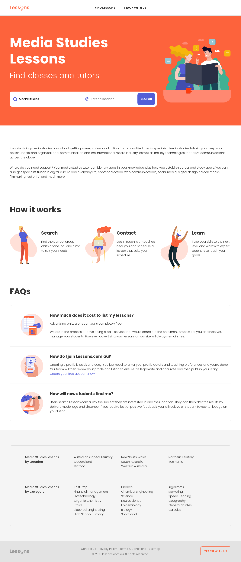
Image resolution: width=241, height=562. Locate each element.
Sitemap (154, 549)
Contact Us (88, 549)
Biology (126, 510)
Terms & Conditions (133, 549)
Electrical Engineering (89, 510)
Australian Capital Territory (93, 457)
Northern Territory (181, 457)
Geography (177, 501)
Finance (127, 487)
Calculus (175, 510)
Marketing (176, 491)
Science (127, 496)
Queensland (83, 462)
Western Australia (134, 466)
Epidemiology (131, 505)
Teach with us (135, 8)
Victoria (79, 466)
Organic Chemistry (87, 501)
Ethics (78, 505)
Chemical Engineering (137, 491)
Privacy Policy (108, 549)
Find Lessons (105, 8)
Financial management (91, 491)
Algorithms (176, 487)
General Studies (180, 505)
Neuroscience (131, 501)
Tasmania (176, 462)
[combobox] (47, 99)
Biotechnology (84, 496)
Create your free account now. (72, 374)
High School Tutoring (89, 514)
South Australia (132, 462)
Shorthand (129, 514)
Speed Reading (180, 496)
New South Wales (133, 457)
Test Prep (81, 487)
